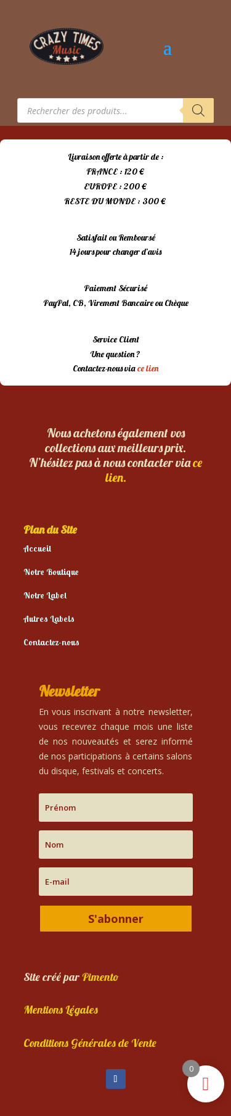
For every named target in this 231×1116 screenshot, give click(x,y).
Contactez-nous (51, 642)
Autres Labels (49, 618)
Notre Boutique (51, 571)
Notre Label (45, 595)
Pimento (100, 977)
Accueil (37, 548)
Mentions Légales (60, 1009)
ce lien (147, 368)
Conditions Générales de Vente (89, 1043)
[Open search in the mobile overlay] (115, 110)
